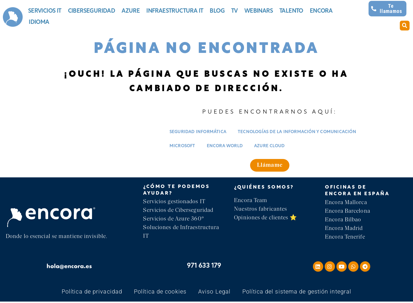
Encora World (225, 146)
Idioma (39, 22)
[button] (404, 25)
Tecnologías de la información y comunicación (297, 132)
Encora (321, 11)
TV (234, 11)
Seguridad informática (198, 132)
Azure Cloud (269, 146)
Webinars (258, 11)
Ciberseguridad (91, 11)
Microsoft (182, 146)
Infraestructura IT (174, 11)
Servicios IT (44, 11)
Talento (291, 11)
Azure (131, 11)
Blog (217, 11)
